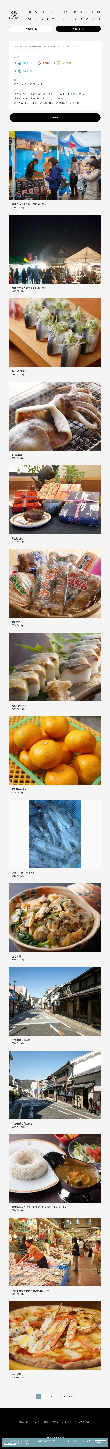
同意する (100, 1442)
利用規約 (46, 1422)
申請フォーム (78, 29)
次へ (70, 1397)
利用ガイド (35, 1422)
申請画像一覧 (31, 29)
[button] (13, 15)
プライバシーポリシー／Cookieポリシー (78, 1422)
